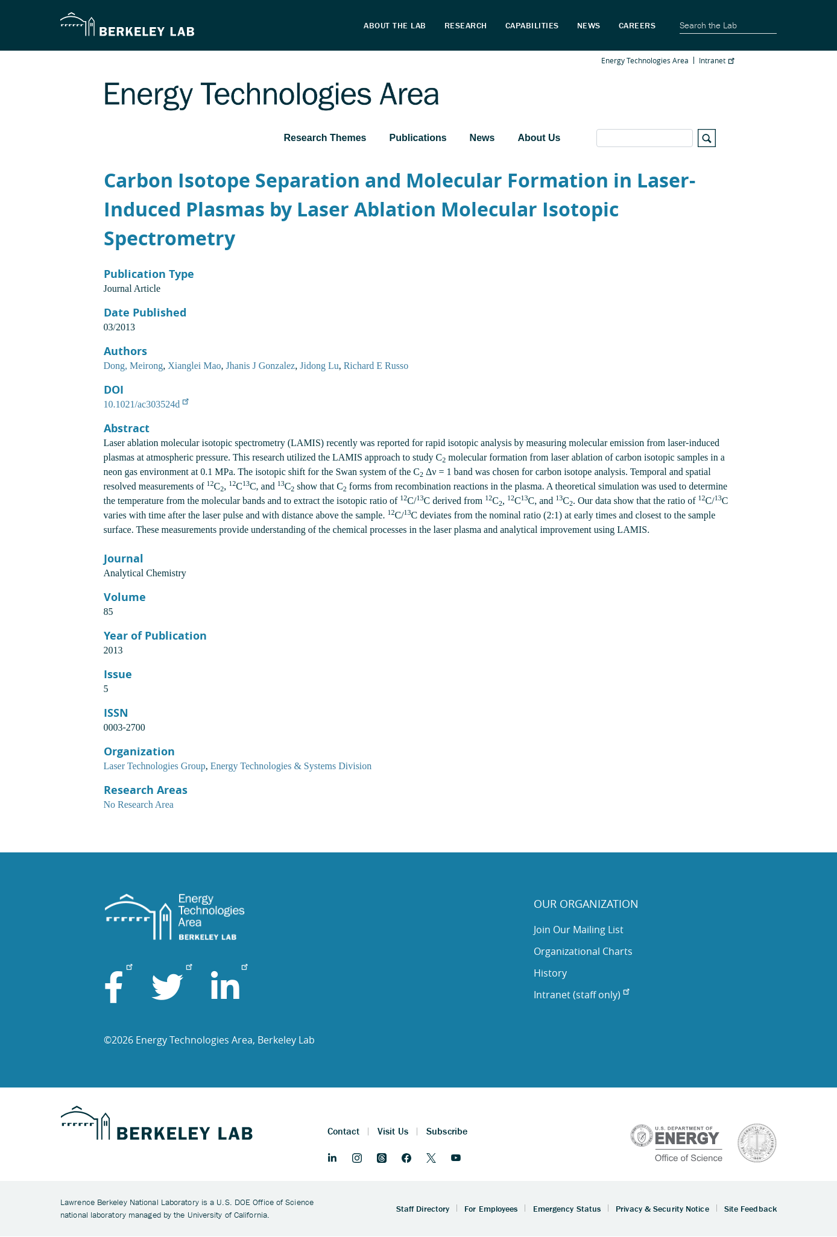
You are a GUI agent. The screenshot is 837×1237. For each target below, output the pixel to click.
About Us (538, 138)
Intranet (716, 60)
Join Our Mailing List (579, 929)
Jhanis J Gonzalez (260, 365)
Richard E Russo (376, 365)
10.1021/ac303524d (146, 404)
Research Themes (325, 138)
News (482, 138)
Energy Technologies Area (645, 60)
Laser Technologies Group (155, 766)
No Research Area (139, 804)
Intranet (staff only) (581, 994)
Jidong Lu (319, 365)
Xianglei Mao (194, 365)
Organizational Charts (583, 951)
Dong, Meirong (133, 365)
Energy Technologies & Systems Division (291, 766)
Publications (417, 138)
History (550, 973)
